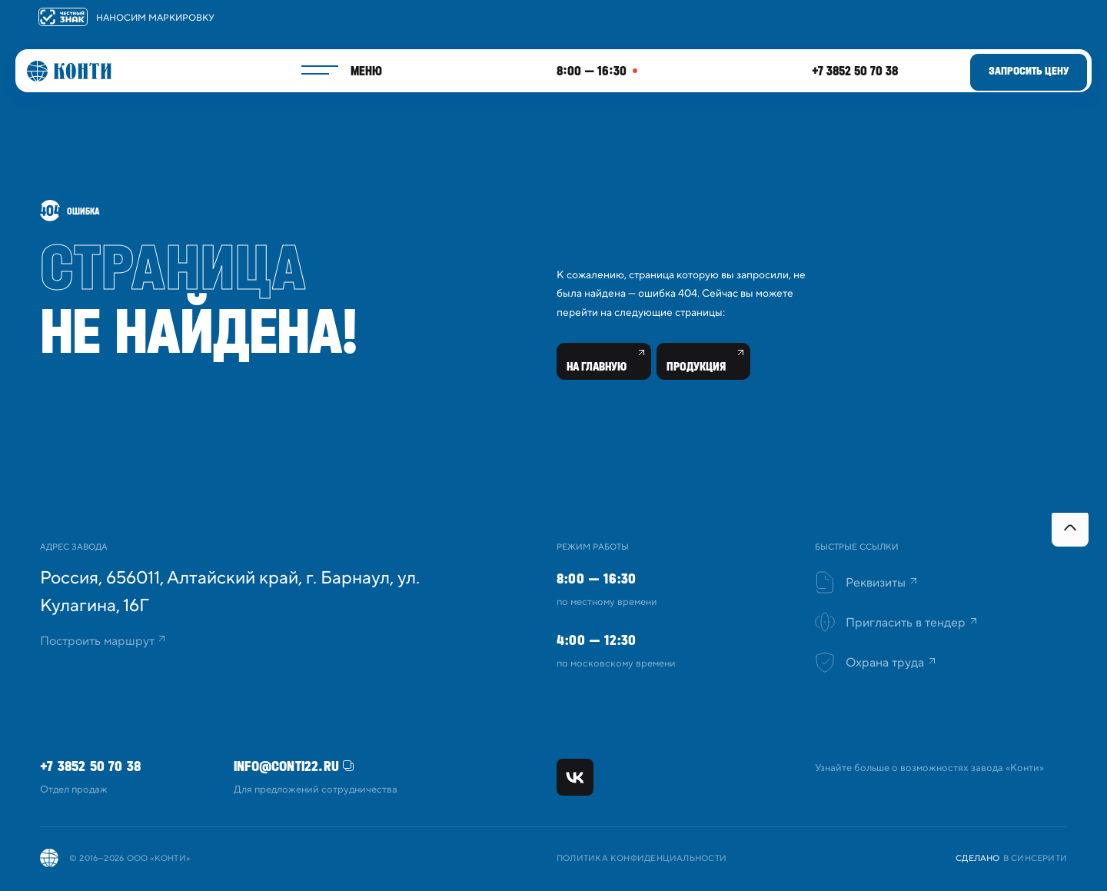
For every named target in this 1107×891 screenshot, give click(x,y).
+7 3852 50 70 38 (855, 71)
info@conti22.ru (286, 766)
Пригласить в (909, 622)
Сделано (978, 858)
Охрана (888, 662)
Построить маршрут (97, 641)
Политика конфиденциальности (641, 858)
